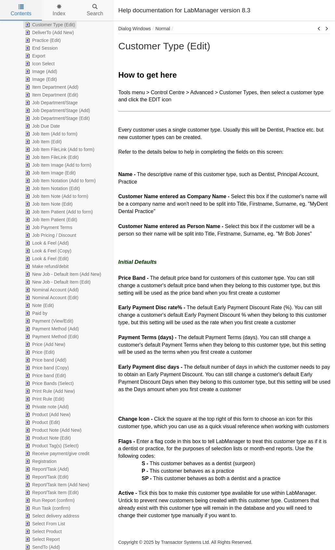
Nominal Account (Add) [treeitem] (51, 290)
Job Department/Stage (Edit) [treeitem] (57, 118)
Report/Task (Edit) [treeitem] (46, 477)
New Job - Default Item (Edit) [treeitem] (57, 282)
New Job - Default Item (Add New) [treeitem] (62, 274)
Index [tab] (59, 10)
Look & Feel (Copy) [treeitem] (47, 251)
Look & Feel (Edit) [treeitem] (46, 258)
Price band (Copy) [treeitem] (46, 368)
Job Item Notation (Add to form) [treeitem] (60, 181)
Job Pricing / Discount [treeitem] (50, 235)
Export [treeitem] (34, 56)
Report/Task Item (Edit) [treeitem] (51, 492)
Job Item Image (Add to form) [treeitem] (57, 165)
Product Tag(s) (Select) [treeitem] (51, 446)
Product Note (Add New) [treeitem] (53, 430)
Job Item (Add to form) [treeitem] (50, 134)
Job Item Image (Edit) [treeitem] (50, 173)
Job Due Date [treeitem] (42, 126)
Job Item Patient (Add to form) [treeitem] (58, 212)
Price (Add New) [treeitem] (44, 344)
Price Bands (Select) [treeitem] (49, 383)
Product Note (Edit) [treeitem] (47, 438)
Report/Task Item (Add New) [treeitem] (56, 485)
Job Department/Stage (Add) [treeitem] (57, 110)
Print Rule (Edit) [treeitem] (44, 399)
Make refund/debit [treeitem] (46, 266)
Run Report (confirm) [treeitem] (49, 500)
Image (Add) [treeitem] (40, 71)
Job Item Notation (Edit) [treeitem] (52, 188)
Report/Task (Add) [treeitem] (46, 469)
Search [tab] (95, 10)
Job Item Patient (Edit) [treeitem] (50, 220)
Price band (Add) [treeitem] (45, 360)
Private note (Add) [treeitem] (46, 407)
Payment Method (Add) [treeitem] (51, 329)
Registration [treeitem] (40, 461)
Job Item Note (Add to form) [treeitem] (56, 196)
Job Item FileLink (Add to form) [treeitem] (59, 149)
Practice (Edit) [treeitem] (42, 40)
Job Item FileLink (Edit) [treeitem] (51, 157)
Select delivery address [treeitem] (51, 516)
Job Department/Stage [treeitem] (51, 103)
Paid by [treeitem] (35, 313)
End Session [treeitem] (41, 48)
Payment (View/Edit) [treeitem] (48, 321)
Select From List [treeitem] (44, 524)
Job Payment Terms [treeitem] (48, 227)
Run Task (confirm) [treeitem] (47, 508)
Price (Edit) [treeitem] (39, 352)
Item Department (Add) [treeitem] (51, 87)
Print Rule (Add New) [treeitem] (49, 391)
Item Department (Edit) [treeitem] (51, 95)
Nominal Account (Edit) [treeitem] (51, 297)
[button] (319, 29)
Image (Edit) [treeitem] (40, 79)
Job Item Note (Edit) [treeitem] (48, 204)
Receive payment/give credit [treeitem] (56, 453)
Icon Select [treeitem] (39, 64)
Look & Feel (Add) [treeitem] (46, 243)
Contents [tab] (21, 10)
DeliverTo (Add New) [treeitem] (49, 32)
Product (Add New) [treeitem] (47, 414)
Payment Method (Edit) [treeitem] (51, 336)
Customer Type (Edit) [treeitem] (49, 25)
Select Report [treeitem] (42, 539)
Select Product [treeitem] (43, 531)
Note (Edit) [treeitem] (39, 305)
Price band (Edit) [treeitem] (45, 375)
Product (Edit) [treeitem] (42, 422)
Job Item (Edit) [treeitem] (43, 142)
